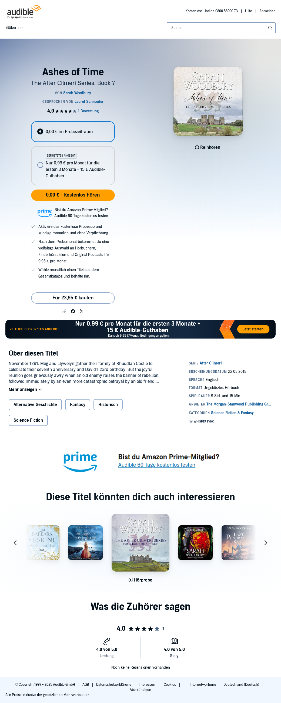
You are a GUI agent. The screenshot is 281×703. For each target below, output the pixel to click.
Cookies (170, 684)
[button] (64, 311)
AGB (86, 684)
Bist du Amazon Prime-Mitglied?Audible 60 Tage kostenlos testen (81, 213)
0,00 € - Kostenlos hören (73, 195)
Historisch (108, 404)
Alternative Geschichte (35, 404)
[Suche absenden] (271, 27)
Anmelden (267, 11)
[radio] (73, 131)
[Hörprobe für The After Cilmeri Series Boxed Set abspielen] (140, 580)
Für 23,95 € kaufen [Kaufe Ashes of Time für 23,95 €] (72, 298)
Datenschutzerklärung (114, 684)
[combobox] (221, 27)
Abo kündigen (140, 690)
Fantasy (77, 404)
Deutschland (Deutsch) (241, 684)
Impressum (148, 684)
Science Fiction (28, 420)
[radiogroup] (73, 153)
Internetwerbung (203, 684)
